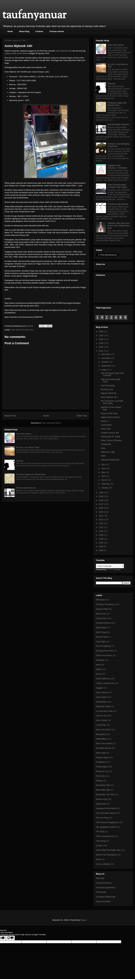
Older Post (81, 416)
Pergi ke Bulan (102, 757)
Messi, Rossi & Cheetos (111, 440)
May (103, 472)
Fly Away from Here (104, 651)
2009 (101, 535)
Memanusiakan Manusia (26, 488)
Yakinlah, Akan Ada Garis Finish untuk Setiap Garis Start (119, 225)
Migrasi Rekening (108, 393)
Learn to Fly (101, 715)
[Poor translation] (10, 938)
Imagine (99, 688)
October (105, 362)
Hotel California (102, 678)
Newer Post (10, 416)
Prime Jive (100, 776)
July (103, 464)
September (106, 366)
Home (10, 31)
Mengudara (101, 734)
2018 (101, 500)
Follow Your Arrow (104, 655)
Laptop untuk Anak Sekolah (16, 53)
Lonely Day (101, 725)
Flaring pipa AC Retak (110, 436)
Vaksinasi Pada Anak (110, 460)
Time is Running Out (105, 836)
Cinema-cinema (56, 31)
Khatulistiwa (101, 702)
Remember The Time (105, 794)
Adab (103, 456)
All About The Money (105, 604)
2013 (101, 519)
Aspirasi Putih (102, 609)
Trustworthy (106, 444)
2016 (101, 508)
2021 (101, 351)
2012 (101, 523)
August (104, 370)
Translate (114, 569)
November (106, 358)
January (105, 488)
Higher (99, 669)
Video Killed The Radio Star (22, 330)
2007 (101, 543)
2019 (101, 496)
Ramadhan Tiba (103, 785)
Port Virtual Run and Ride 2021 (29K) (112, 402)
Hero (98, 665)
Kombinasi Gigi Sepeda (118, 204)
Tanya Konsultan (103, 901)
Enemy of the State (109, 413)
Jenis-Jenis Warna (23, 434)
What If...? (105, 421)
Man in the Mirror (103, 729)
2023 (101, 343)
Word (98, 859)
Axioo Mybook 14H (109, 397)
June (103, 468)
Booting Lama (107, 389)
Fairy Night (100, 641)
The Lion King (102, 818)
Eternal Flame (102, 637)
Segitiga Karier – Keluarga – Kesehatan (117, 166)
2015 (101, 512)
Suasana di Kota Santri (106, 808)
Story (103, 448)
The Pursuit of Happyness (107, 822)
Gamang (19, 461)
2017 (101, 504)
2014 (101, 516)
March (104, 480)
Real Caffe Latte (103, 790)
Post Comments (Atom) (51, 423)
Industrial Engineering (105, 887)
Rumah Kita (101, 799)
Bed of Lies (101, 614)
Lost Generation (108, 385)
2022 (101, 347)
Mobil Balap (101, 739)
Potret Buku (101, 892)
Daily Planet (101, 627)
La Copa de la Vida (104, 711)
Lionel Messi (106, 425)
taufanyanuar (34, 15)
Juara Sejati (101, 697)
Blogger (83, 920)
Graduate (100, 660)
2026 (101, 331)
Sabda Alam (101, 804)
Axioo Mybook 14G (63, 51)
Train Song (100, 841)
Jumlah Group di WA (110, 433)
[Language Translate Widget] (110, 566)
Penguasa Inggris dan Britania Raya (30, 474)
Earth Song (101, 632)
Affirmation (100, 600)
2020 (101, 492)
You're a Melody (103, 864)
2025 (101, 335)
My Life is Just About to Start (27, 447)
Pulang (99, 781)
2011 (101, 527)
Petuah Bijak (101, 767)
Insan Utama (101, 692)
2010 (101, 531)
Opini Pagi (100, 753)
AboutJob (100, 878)
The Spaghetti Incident (106, 827)
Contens (39, 31)
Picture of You (102, 771)
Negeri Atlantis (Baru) (110, 417)
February (105, 484)
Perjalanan (100, 762)
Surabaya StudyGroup (105, 897)
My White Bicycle (103, 748)
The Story (100, 831)
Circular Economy (103, 883)
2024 (101, 339)
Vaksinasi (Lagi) (108, 452)
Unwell (99, 845)
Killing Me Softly (103, 706)
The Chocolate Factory (106, 813)
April (103, 476)
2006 (101, 546)
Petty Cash (105, 429)
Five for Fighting (103, 646)
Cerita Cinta (101, 618)
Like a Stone (101, 720)
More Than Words (104, 743)
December (106, 354)
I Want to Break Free (105, 683)
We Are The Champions (106, 855)
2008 (101, 539)
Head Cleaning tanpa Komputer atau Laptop (117, 186)
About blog (24, 31)
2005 (101, 550)
